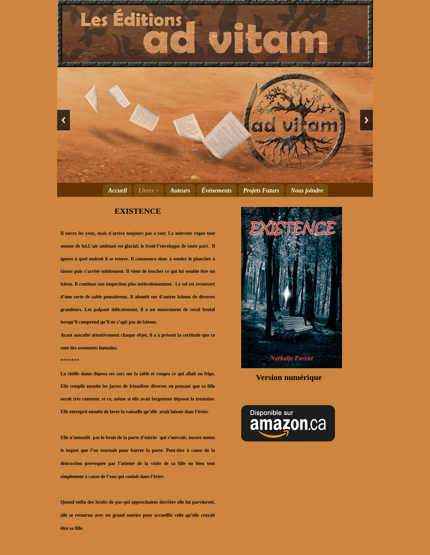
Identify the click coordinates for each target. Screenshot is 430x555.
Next (366, 120)
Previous (63, 120)
